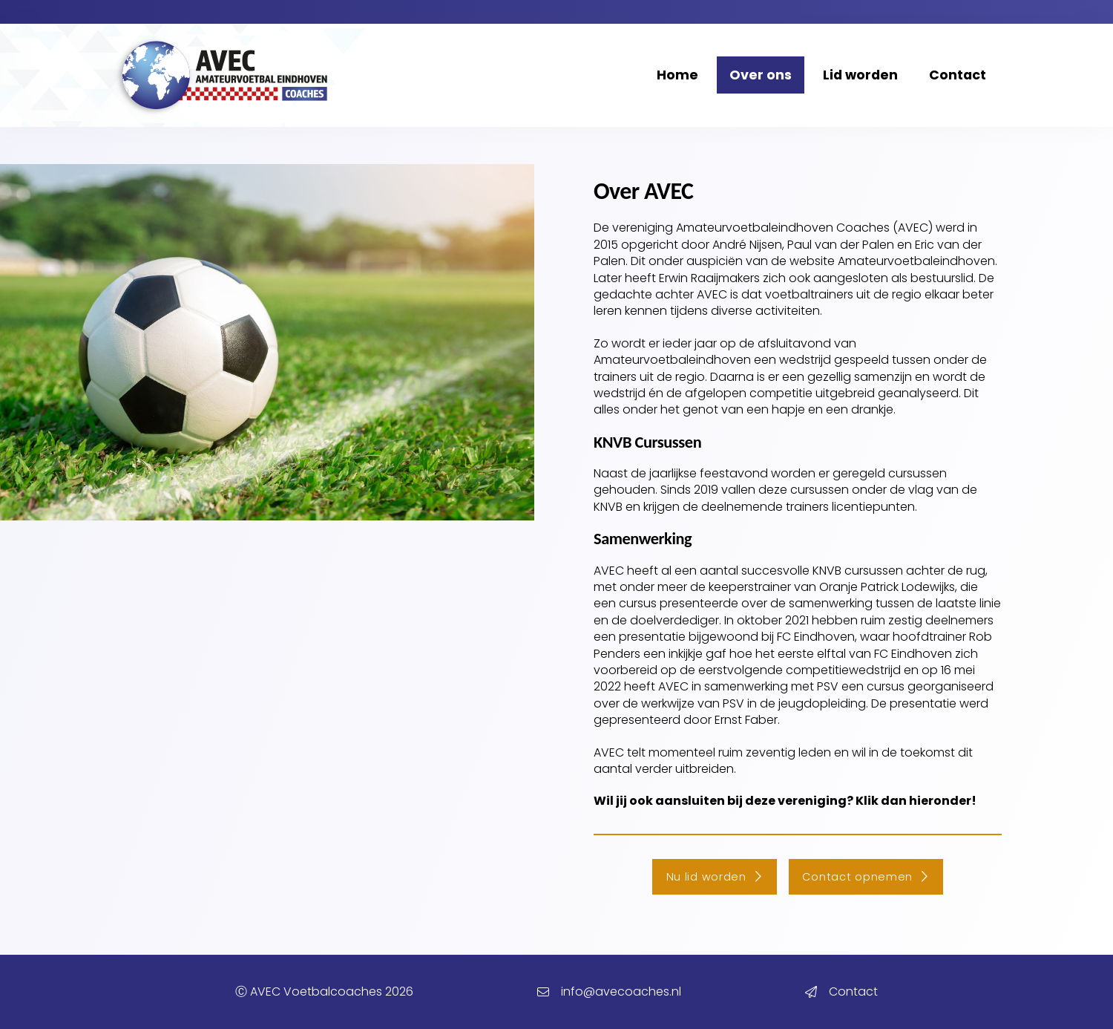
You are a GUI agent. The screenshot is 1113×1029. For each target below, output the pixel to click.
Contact (853, 991)
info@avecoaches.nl (621, 991)
